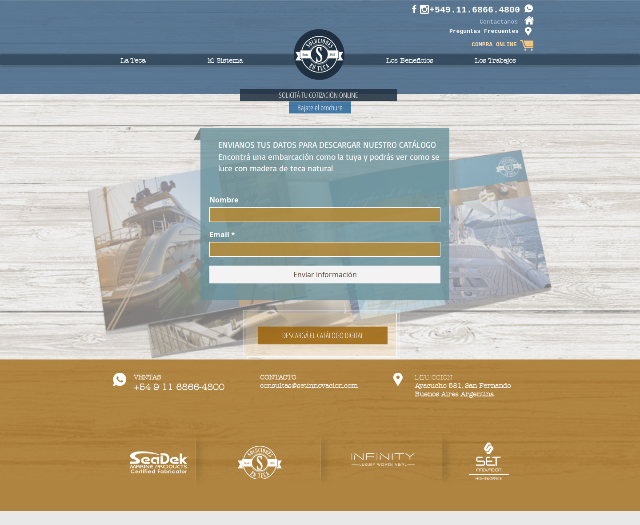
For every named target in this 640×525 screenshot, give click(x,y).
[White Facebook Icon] (414, 9)
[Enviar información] (324, 274)
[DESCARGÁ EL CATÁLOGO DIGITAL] (323, 335)
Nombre (223, 199)
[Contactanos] (491, 22)
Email (219, 234)
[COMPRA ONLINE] (494, 45)
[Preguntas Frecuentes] (484, 31)
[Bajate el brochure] (320, 107)
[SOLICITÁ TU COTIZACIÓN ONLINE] (318, 95)
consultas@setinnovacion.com (309, 386)
